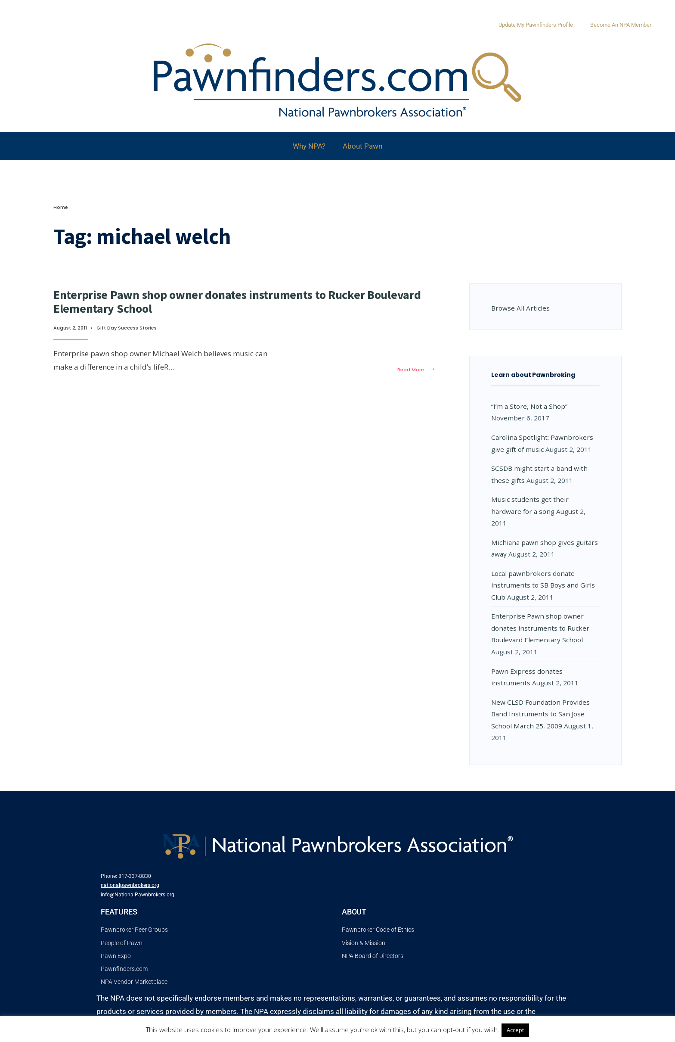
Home (60, 207)
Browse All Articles (520, 308)
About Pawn (362, 146)
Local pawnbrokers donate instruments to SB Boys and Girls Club (543, 585)
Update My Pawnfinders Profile (536, 25)
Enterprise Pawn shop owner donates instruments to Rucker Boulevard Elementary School (237, 301)
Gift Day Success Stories (126, 327)
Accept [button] (515, 1030)
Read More (416, 369)
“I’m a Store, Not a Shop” (529, 406)
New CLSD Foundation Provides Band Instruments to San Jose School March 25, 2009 (540, 714)
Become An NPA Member (620, 25)
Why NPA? (309, 146)
